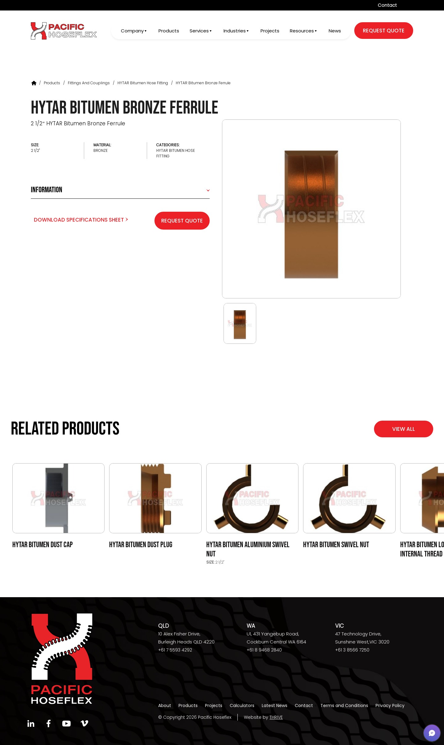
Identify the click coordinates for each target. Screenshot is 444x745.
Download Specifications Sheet (81, 219)
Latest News (274, 705)
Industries (234, 31)
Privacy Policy (390, 705)
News (335, 31)
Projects (269, 31)
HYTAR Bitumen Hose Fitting (142, 82)
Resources (302, 31)
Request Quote (182, 220)
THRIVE (276, 717)
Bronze (100, 150)
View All (403, 429)
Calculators (242, 705)
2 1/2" (35, 150)
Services (198, 31)
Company (131, 31)
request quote (384, 31)
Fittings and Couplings (89, 82)
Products (168, 31)
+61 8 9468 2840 (264, 650)
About (164, 705)
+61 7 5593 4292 (175, 650)
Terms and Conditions (344, 705)
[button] (432, 733)
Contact (387, 5)
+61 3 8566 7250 (352, 650)
